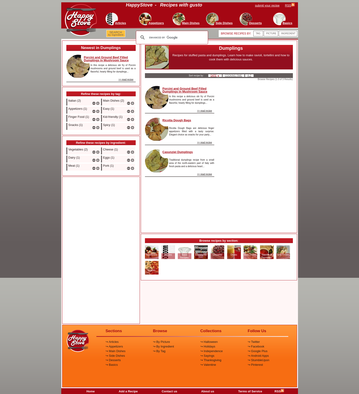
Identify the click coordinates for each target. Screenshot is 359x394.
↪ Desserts (113, 360)
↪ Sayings (207, 355)
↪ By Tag (159, 351)
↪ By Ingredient (163, 346)
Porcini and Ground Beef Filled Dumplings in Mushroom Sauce (106, 59)
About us (207, 391)
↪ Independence (211, 351)
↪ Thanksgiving (210, 360)
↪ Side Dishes (115, 355)
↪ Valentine (208, 364)
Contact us (169, 391)
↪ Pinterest (255, 364)
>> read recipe (126, 79)
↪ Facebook (256, 346)
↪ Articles (112, 342)
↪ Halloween (209, 342)
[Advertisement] (101, 250)
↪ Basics (112, 364)
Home (90, 391)
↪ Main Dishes (116, 351)
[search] (171, 37)
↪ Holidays (207, 346)
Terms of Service (250, 391)
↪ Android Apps (258, 355)
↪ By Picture (161, 342)
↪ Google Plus (257, 351)
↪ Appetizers (114, 346)
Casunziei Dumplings (178, 152)
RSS (279, 391)
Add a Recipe (128, 391)
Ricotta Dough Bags (177, 120)
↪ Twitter (254, 342)
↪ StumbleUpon (258, 360)
